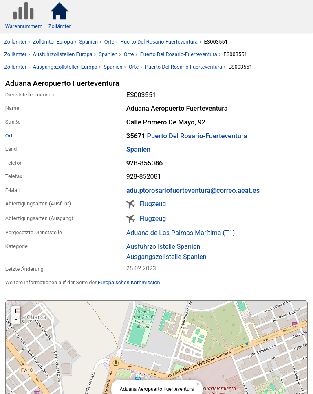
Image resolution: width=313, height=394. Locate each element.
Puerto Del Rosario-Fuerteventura (159, 42)
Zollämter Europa (53, 42)
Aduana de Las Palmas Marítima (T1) (180, 233)
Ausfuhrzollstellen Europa (63, 54)
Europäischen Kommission (129, 282)
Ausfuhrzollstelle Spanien (163, 246)
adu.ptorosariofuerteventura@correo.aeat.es (193, 190)
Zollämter (15, 42)
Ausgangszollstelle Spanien (166, 257)
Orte (109, 42)
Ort (9, 136)
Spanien (88, 42)
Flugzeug (152, 204)
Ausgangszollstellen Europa (65, 67)
